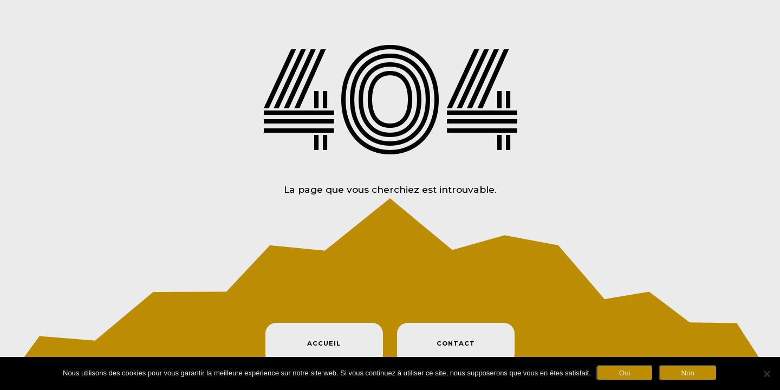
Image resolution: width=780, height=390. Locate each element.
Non (687, 373)
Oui (624, 373)
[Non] (766, 373)
